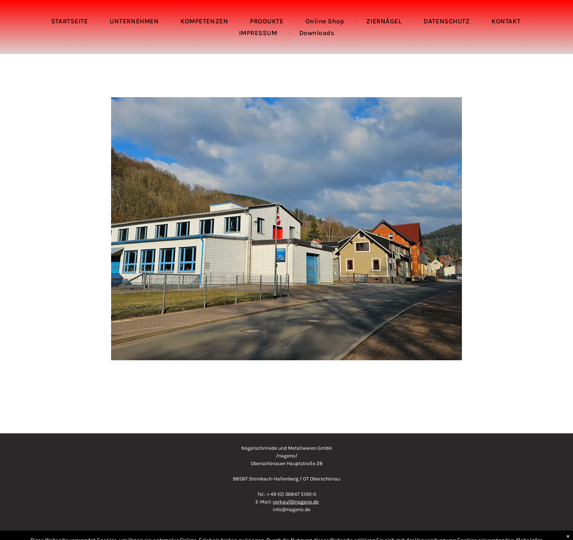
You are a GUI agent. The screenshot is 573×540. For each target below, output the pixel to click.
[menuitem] (70, 21)
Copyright (286, 532)
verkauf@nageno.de (296, 502)
